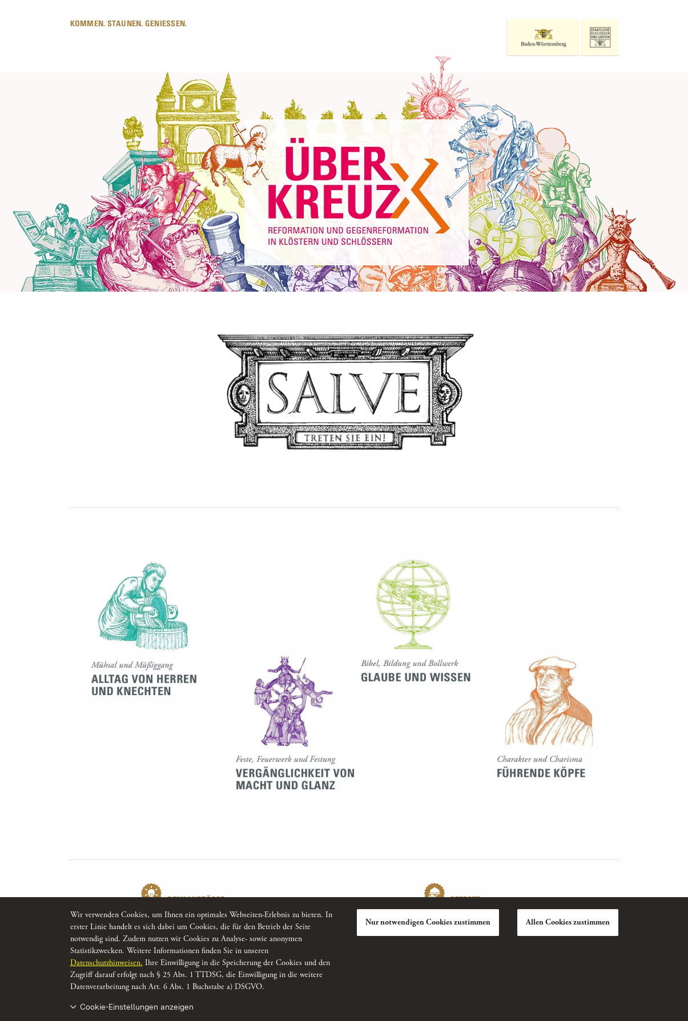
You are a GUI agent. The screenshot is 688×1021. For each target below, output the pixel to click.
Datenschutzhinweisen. (106, 963)
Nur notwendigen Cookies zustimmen (427, 922)
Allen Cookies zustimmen (568, 922)
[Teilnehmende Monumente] (344, 391)
